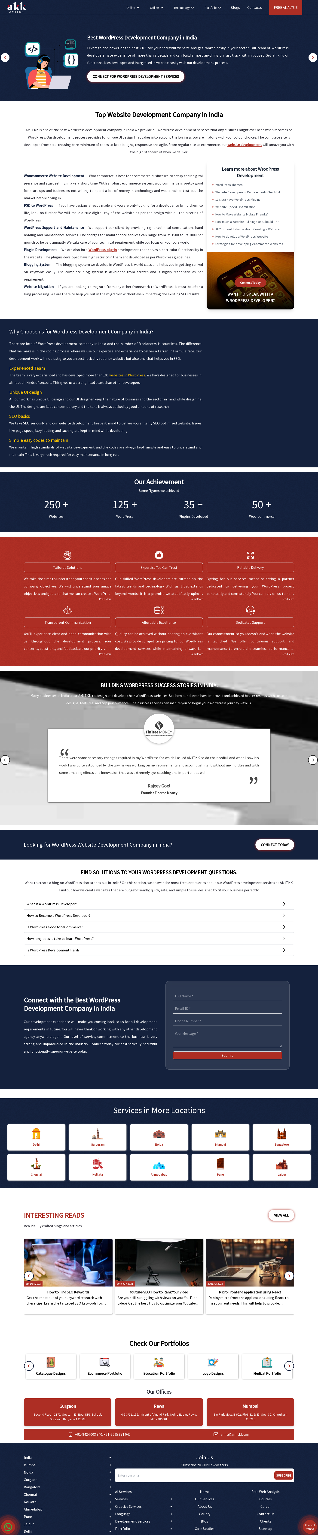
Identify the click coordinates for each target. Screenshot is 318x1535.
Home (205, 1491)
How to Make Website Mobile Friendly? (242, 214)
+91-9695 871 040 (117, 1434)
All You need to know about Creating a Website (247, 229)
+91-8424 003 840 (88, 1434)
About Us (205, 1506)
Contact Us (265, 1513)
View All (281, 1215)
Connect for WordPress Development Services (136, 76)
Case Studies (204, 1528)
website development (244, 144)
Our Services (204, 1499)
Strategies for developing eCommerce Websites (249, 244)
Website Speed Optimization (235, 207)
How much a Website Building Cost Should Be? (247, 222)
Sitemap (265, 1528)
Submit (227, 1055)
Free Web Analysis (265, 1491)
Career (265, 1506)
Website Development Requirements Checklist (247, 192)
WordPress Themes (229, 185)
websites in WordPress (127, 375)
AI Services (123, 1491)
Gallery (204, 1513)
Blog (204, 1521)
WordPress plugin (103, 249)
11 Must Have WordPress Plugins (237, 199)
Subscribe (283, 1475)
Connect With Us (310, 1526)
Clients (265, 1521)
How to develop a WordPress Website (241, 236)
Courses (265, 1499)
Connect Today (250, 283)
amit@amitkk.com (235, 1434)
